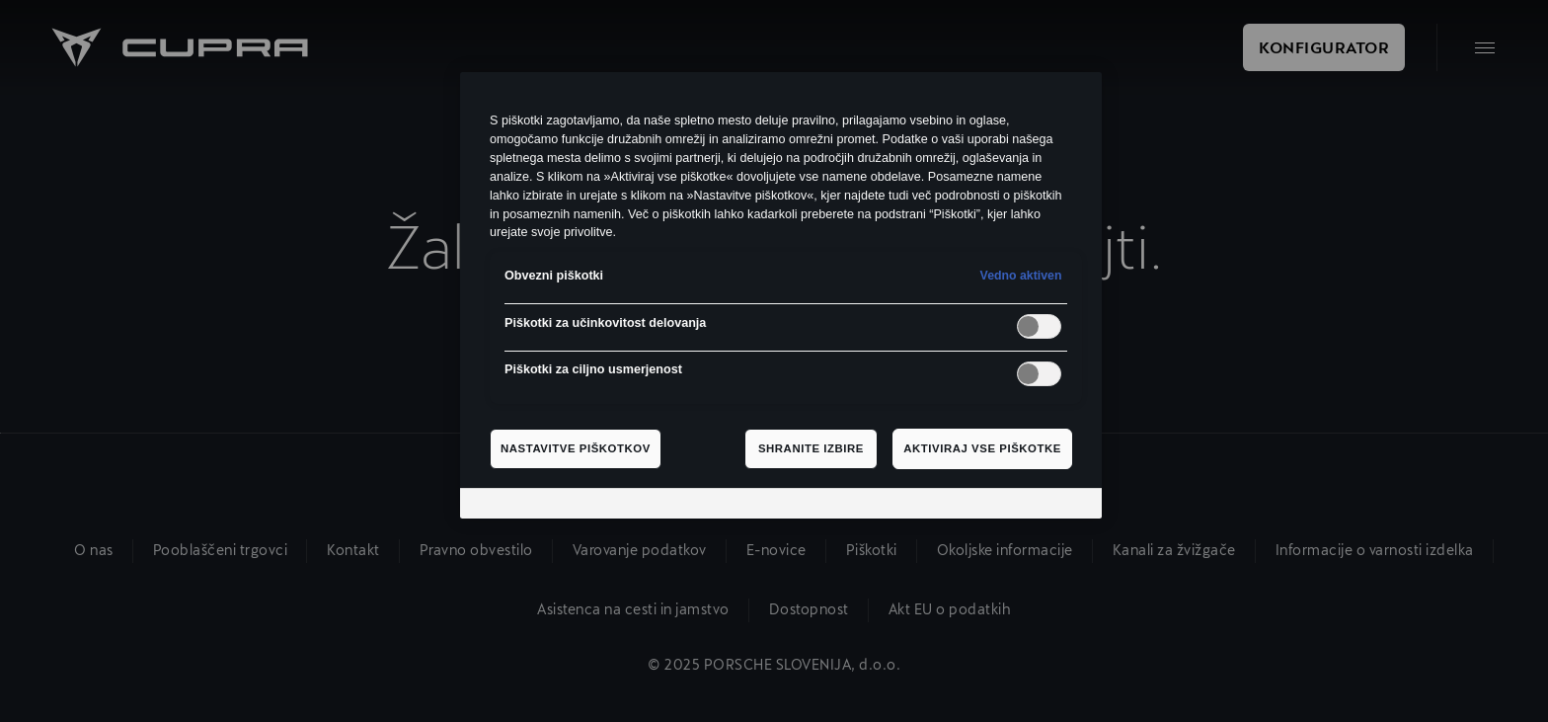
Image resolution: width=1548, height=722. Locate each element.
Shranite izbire (811, 448)
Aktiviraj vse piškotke (982, 448)
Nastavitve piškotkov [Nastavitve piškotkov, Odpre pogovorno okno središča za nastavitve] (576, 448)
